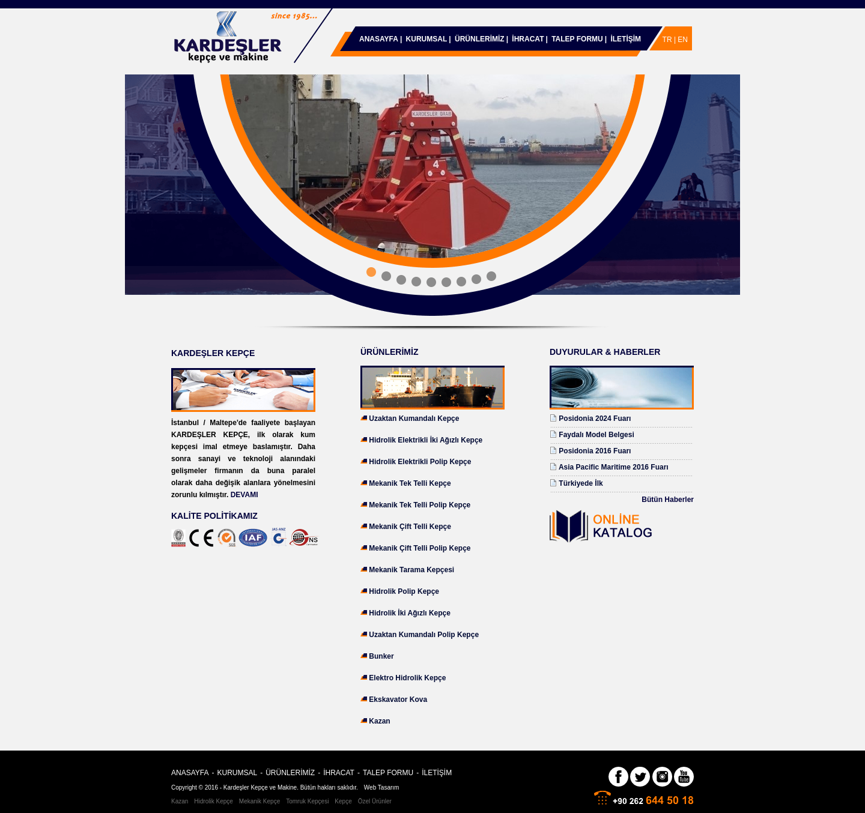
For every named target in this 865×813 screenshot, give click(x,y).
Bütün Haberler (668, 499)
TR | (670, 39)
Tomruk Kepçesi (307, 801)
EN (683, 39)
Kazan (379, 721)
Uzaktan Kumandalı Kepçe (414, 418)
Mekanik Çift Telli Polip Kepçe (419, 548)
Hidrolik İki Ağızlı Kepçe (410, 613)
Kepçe (343, 801)
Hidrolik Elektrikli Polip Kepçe (420, 462)
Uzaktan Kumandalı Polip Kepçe (424, 634)
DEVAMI (244, 495)
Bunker (381, 656)
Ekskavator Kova (398, 699)
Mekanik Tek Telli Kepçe (410, 483)
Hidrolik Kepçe (213, 801)
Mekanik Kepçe (259, 801)
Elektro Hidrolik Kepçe (407, 678)
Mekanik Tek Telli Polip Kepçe (419, 505)
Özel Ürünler (375, 801)
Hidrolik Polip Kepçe (404, 591)
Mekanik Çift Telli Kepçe (410, 526)
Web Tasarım (381, 787)
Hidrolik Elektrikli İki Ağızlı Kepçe (425, 440)
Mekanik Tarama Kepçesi (411, 570)
